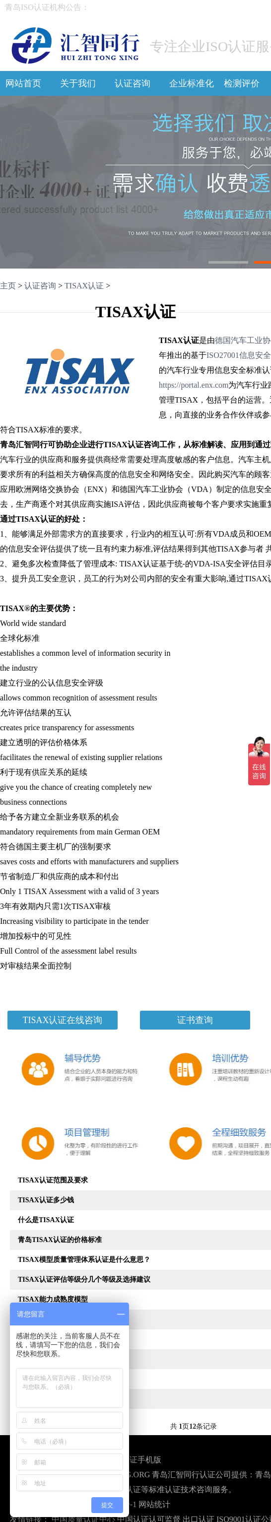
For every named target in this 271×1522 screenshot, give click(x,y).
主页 (8, 285)
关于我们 (78, 83)
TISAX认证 (84, 285)
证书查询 (195, 1020)
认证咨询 (132, 83)
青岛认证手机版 (133, 1459)
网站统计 (154, 1504)
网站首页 (23, 83)
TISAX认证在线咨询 (63, 1020)
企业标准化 (191, 83)
